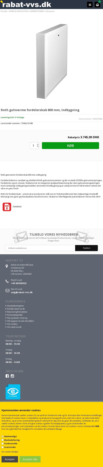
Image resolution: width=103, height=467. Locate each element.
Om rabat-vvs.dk (14, 327)
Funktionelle (10, 443)
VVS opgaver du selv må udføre (20, 321)
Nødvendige (10, 436)
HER (97, 426)
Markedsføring (12, 440)
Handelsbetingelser (15, 306)
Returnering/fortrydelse (17, 312)
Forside (4, 11)
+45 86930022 (19, 283)
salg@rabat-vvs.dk (22, 292)
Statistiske (10, 447)
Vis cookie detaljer (10, 451)
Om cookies (12, 324)
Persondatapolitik (14, 315)
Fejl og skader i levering (17, 318)
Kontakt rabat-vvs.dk (16, 309)
